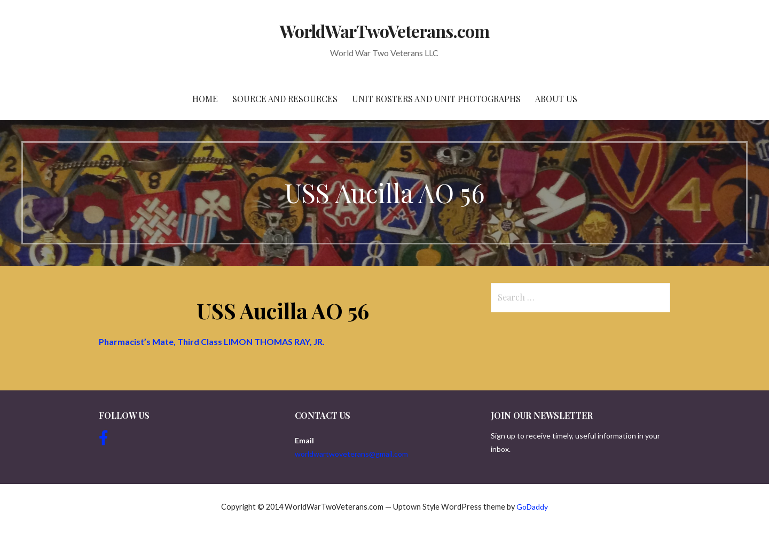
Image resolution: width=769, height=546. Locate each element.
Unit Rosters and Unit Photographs (436, 98)
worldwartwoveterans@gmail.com (351, 453)
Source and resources (285, 98)
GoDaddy (532, 506)
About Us (556, 98)
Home (205, 98)
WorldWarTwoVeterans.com (385, 30)
